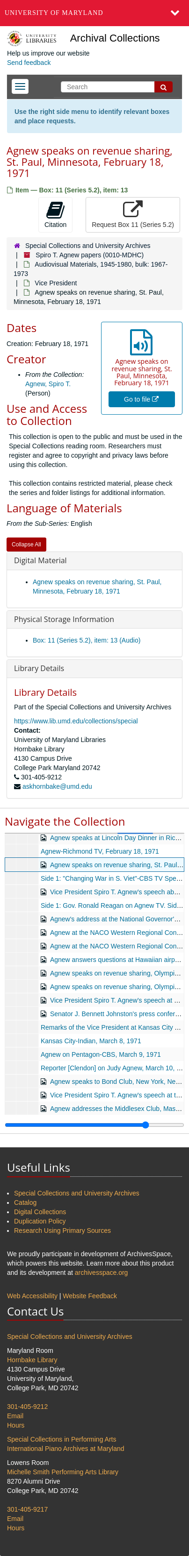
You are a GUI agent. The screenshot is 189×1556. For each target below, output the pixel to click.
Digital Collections (40, 1212)
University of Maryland (54, 12)
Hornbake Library (32, 1360)
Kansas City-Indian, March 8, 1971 (91, 1041)
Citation (55, 214)
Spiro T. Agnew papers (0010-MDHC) (90, 255)
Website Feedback (90, 1296)
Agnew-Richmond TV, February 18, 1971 (100, 851)
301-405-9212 (27, 1406)
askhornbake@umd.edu (57, 786)
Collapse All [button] (26, 544)
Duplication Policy (40, 1221)
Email (15, 1416)
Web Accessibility (32, 1296)
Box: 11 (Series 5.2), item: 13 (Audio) (86, 640)
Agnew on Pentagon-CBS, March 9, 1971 (101, 1054)
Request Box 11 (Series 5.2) (133, 214)
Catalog (25, 1202)
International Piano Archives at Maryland (65, 1448)
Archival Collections (115, 38)
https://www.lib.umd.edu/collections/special (76, 721)
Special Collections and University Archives (88, 245)
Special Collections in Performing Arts (61, 1439)
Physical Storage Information (64, 619)
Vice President (56, 283)
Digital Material (40, 560)
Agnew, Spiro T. (48, 384)
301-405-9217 (27, 1509)
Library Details (39, 668)
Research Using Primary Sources (62, 1230)
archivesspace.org (101, 1272)
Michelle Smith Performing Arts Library (62, 1472)
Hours (15, 1425)
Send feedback (29, 62)
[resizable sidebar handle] (94, 1125)
